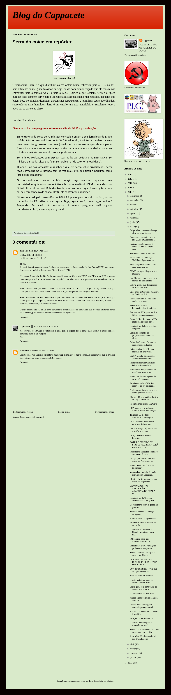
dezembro (134, 196)
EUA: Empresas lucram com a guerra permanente (143, 265)
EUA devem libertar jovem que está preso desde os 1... (143, 570)
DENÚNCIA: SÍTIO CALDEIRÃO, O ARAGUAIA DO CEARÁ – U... (143, 490)
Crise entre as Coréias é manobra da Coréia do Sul (144, 293)
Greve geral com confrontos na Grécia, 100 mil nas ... (143, 588)
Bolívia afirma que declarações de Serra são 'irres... (143, 286)
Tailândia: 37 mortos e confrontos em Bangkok (141, 416)
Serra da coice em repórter (141, 576)
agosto (133, 213)
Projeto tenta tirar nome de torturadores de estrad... (141, 581)
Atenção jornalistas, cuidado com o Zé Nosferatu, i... (142, 459)
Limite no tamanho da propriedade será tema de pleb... (142, 335)
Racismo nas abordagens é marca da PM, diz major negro (141, 246)
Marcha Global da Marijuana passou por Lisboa (142, 553)
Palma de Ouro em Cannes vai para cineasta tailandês (143, 343)
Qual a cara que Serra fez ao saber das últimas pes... (142, 423)
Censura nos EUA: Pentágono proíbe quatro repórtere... (143, 547)
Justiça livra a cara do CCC (142, 618)
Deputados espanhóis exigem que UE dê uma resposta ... (142, 238)
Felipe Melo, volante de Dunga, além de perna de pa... (143, 231)
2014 (130, 174)
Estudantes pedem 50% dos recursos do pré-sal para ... (142, 384)
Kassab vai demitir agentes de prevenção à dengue (143, 377)
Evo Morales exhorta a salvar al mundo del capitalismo (143, 279)
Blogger (110, 681)
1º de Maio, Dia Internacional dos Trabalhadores (143, 637)
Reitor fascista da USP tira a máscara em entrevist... (142, 350)
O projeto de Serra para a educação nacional (141, 623)
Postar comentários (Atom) (32, 417)
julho (132, 218)
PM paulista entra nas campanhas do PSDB (140, 540)
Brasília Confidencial (24, 120)
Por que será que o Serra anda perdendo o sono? (143, 300)
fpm (91, 681)
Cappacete (25, 326)
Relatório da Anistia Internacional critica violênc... (144, 306)
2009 (130, 663)
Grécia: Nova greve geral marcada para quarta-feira (142, 606)
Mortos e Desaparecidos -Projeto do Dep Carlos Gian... (144, 398)
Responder (24, 317)
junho (133, 222)
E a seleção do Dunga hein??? (143, 518)
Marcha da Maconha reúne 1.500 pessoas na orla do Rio (144, 630)
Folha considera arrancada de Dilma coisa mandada (142, 364)
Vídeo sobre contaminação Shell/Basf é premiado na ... (143, 258)
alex (22, 251)
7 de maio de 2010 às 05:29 (42, 351)
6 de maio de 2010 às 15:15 (37, 251)
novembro (135, 200)
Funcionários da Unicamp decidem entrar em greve (142, 499)
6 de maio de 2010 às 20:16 (46, 326)
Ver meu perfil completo (135, 55)
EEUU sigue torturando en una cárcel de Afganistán (143, 480)
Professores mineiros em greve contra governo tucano (143, 391)
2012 (130, 183)
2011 (130, 188)
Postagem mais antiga (104, 412)
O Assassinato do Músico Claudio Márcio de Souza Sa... (142, 532)
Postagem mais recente (23, 412)
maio (132, 226)
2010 (130, 192)
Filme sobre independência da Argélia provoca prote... (143, 370)
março (133, 649)
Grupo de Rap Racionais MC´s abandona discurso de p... (143, 320)
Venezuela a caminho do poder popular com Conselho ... (143, 473)
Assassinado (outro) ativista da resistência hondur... (143, 429)
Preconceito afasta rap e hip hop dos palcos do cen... (144, 453)
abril (132, 644)
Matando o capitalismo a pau (142, 253)
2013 (130, 179)
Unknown (24, 351)
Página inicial (64, 412)
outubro (134, 204)
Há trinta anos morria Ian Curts (143, 404)
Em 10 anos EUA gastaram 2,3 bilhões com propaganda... (143, 313)
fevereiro (134, 653)
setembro (134, 209)
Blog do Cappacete (48, 15)
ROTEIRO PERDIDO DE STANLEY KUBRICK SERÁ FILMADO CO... (144, 445)
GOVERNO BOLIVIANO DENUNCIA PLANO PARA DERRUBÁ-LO (143, 562)
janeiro (133, 657)
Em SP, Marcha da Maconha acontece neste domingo (142, 357)
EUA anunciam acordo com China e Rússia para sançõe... (144, 409)
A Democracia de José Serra (142, 594)
